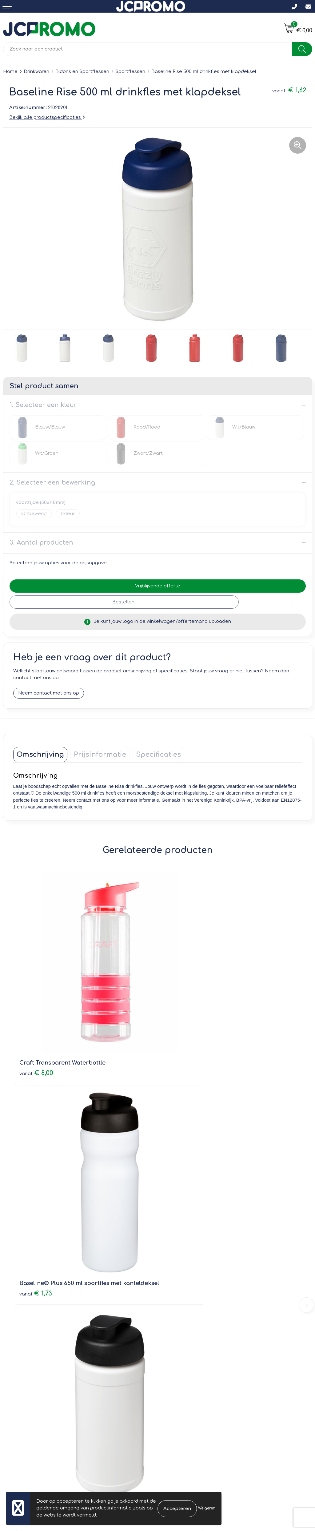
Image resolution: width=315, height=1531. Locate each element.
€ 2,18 (180, 1213)
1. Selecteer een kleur (43, 405)
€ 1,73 (180, 1032)
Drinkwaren (36, 71)
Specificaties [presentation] (158, 754)
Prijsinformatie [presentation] (100, 754)
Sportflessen (130, 71)
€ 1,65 (35, 1213)
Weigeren (206, 1508)
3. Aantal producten (41, 542)
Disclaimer (173, 1395)
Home (10, 71)
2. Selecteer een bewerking (52, 482)
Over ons (171, 1275)
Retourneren (17, 1386)
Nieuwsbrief (174, 1284)
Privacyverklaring (180, 1386)
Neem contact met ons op (48, 693)
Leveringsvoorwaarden (187, 1368)
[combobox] (148, 49)
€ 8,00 (36, 1024)
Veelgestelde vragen (185, 1293)
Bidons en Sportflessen (82, 71)
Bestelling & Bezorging (29, 1377)
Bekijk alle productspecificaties (47, 117)
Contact (12, 1368)
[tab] (40, 754)
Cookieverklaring (180, 1377)
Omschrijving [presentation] (40, 754)
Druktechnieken (179, 1301)
